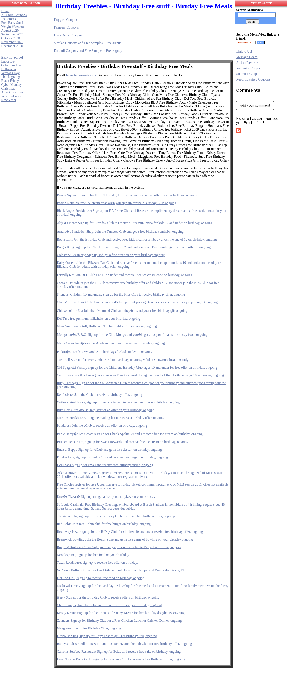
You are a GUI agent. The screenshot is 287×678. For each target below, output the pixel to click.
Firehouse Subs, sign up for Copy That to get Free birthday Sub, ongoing (107, 636)
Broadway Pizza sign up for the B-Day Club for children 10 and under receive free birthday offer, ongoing (130, 531)
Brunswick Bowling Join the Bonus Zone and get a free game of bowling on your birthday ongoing (125, 539)
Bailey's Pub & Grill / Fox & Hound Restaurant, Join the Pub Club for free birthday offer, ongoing (124, 644)
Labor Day (8, 61)
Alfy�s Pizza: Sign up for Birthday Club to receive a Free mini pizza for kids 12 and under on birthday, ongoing (135, 223)
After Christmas (12, 92)
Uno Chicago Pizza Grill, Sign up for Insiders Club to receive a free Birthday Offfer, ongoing (121, 659)
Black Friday (10, 80)
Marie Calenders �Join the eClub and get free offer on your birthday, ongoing (111, 343)
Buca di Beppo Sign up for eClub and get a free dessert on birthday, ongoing (109, 449)
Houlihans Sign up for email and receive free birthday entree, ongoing (105, 465)
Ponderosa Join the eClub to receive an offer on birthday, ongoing (102, 425)
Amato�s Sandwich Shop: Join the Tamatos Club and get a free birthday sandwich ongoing (120, 231)
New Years (8, 100)
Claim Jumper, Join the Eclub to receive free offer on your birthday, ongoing (109, 605)
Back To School (12, 57)
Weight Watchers (12, 26)
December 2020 (12, 46)
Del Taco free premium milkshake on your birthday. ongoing (98, 318)
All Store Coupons (14, 15)
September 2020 (12, 34)
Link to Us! (244, 51)
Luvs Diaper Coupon (68, 35)
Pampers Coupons (66, 27)
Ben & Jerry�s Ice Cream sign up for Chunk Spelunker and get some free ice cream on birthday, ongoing (130, 434)
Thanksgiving (10, 77)
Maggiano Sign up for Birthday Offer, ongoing (89, 628)
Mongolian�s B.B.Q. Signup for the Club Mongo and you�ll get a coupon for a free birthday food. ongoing (132, 334)
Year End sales (11, 96)
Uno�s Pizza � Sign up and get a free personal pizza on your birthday (106, 496)
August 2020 (10, 30)
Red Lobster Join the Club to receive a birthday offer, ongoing (99, 394)
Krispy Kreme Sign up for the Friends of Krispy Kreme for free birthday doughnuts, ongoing (121, 613)
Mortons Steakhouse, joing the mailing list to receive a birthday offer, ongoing (111, 418)
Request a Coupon (248, 68)
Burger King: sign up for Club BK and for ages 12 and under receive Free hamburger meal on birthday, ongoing (134, 247)
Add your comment (255, 105)
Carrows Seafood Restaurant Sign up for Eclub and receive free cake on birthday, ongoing (119, 651)
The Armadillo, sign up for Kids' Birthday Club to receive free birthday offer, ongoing (116, 516)
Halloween (8, 69)
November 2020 (12, 42)
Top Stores (8, 19)
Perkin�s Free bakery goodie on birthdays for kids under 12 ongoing (104, 352)
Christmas (8, 88)
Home (5, 11)
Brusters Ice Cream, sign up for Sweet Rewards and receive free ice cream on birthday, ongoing (122, 442)
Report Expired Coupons (253, 79)
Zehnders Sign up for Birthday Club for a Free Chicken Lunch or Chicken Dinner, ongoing (119, 620)
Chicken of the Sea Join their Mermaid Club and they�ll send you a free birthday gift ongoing (122, 310)
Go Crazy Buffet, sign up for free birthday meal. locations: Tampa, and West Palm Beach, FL (121, 570)
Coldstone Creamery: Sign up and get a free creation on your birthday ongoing (111, 255)
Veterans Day (10, 73)
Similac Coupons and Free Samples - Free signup (88, 43)
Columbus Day (11, 65)
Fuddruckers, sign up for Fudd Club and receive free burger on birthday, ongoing (112, 457)
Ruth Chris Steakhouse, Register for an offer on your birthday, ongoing (106, 410)
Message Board (246, 57)
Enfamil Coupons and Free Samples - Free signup (88, 50)
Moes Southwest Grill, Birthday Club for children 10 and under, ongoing (107, 326)
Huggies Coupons (66, 19)
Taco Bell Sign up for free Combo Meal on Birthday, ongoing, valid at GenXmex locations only (122, 360)
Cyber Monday (11, 84)
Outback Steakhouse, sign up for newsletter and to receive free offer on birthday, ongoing (118, 402)
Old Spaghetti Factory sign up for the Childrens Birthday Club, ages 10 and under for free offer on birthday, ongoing (137, 367)
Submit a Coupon (248, 74)
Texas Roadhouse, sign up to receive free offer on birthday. (97, 562)
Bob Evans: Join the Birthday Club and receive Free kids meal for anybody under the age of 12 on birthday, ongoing (137, 239)
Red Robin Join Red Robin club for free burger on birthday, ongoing (104, 524)
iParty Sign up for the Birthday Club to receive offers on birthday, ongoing (108, 597)
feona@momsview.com (82, 75)
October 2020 (10, 38)
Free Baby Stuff (12, 22)
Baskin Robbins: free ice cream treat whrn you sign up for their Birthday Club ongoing (116, 203)
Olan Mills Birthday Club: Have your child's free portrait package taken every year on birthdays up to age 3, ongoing (137, 302)
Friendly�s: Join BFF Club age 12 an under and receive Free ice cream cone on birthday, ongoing (124, 275)
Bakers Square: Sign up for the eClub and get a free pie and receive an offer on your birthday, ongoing (127, 195)
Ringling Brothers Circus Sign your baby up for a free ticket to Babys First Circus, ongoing (119, 547)
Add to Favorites (247, 62)
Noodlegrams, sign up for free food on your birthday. (93, 555)
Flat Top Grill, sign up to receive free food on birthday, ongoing (100, 578)
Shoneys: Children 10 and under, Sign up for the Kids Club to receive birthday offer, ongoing (121, 294)
